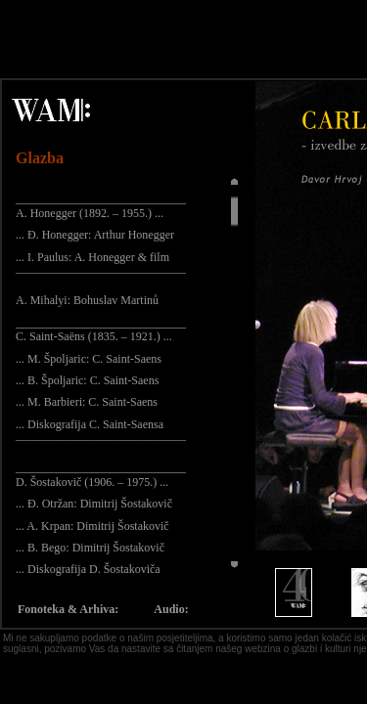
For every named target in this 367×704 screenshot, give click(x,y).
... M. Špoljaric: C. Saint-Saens (88, 359)
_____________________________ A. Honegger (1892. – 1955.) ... (101, 205)
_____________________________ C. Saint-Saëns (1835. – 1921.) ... (101, 329)
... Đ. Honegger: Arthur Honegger (95, 235)
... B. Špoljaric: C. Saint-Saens (87, 380)
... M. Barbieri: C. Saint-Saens (87, 402)
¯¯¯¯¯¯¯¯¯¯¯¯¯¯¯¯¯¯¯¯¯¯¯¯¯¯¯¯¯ (101, 279)
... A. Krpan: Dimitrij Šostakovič (92, 526)
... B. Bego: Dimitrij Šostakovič (90, 547)
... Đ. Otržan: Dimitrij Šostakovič (94, 503)
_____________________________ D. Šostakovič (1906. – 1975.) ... (101, 474)
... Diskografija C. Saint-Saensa (89, 424)
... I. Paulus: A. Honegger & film (92, 257)
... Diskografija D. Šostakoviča (88, 569)
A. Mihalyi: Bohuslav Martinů (87, 300)
